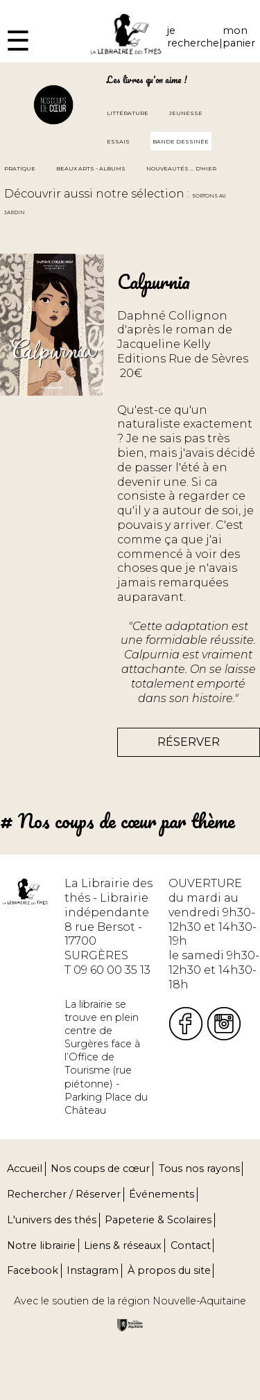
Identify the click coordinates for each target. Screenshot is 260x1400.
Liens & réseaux (123, 1245)
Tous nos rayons (199, 1168)
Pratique (19, 168)
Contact (191, 1245)
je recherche (193, 36)
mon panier (239, 36)
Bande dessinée (181, 141)
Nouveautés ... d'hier (181, 168)
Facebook (32, 1270)
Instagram (93, 1270)
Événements (161, 1194)
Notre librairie (41, 1245)
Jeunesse (185, 113)
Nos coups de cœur (100, 1168)
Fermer (21, 6)
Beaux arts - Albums (90, 168)
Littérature (127, 113)
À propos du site (169, 1270)
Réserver (188, 742)
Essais (118, 141)
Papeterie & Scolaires (158, 1220)
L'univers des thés (51, 1220)
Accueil (24, 1168)
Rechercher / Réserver (64, 1194)
